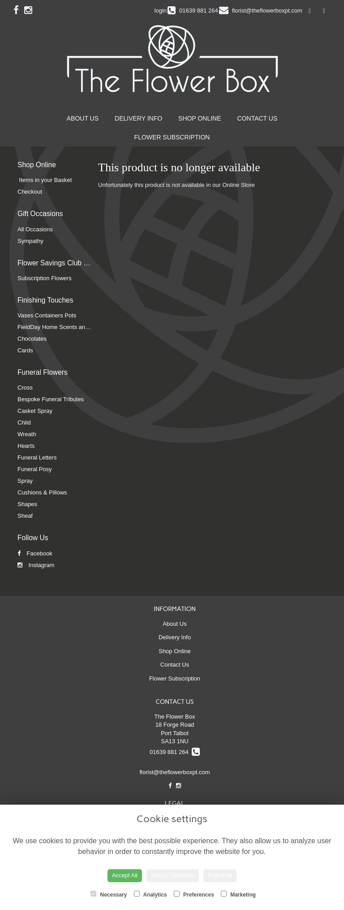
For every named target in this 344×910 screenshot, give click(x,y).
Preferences (194, 894)
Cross (25, 387)
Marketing (238, 894)
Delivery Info (138, 118)
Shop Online (199, 118)
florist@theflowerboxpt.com (175, 772)
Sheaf (25, 515)
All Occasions (35, 229)
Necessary (108, 894)
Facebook (34, 553)
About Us (83, 118)
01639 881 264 (175, 752)
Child (24, 422)
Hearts (25, 445)
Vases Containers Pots (46, 315)
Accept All (125, 875)
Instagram (35, 565)
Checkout (29, 191)
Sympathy (30, 241)
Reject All (220, 875)
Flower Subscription (172, 137)
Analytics (150, 894)
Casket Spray (34, 410)
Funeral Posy (34, 469)
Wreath (26, 434)
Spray (25, 480)
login (161, 10)
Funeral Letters (36, 457)
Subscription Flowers (44, 278)
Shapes (27, 504)
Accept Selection (172, 875)
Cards (25, 350)
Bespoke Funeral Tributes (50, 399)
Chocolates (32, 338)
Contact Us (257, 118)
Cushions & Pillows (42, 492)
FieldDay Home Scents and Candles (64, 327)
